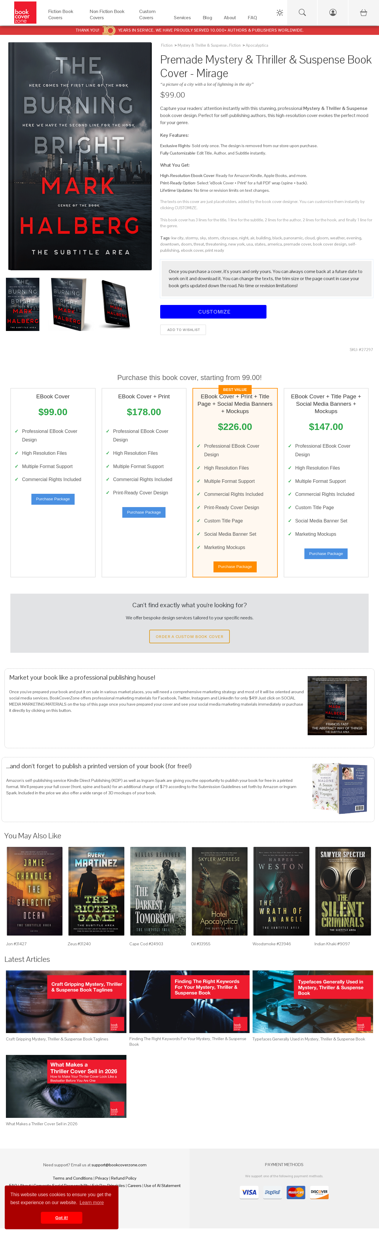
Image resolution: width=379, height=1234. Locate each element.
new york (236, 244)
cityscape (228, 238)
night (243, 238)
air (252, 238)
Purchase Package (53, 502)
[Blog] (207, 19)
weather (337, 238)
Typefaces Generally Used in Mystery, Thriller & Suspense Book (309, 1044)
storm (213, 238)
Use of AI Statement (162, 1191)
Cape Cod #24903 (146, 949)
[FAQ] (252, 19)
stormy (191, 238)
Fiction (167, 45)
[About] (230, 19)
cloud (310, 238)
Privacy (101, 1183)
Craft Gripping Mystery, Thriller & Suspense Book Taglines (57, 1044)
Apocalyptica (257, 45)
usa (249, 244)
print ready (214, 250)
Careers (135, 1191)
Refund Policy (123, 1183)
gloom (322, 238)
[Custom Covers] (150, 19)
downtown (169, 244)
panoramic (293, 238)
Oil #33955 (201, 949)
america (274, 244)
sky (203, 238)
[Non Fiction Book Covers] (108, 19)
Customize (213, 311)
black (277, 238)
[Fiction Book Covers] (63, 19)
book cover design (329, 244)
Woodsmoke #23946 (272, 949)
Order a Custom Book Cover (189, 642)
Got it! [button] (61, 1217)
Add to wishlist (183, 330)
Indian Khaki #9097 (332, 949)
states (260, 244)
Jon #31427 (16, 949)
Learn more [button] (92, 1202)
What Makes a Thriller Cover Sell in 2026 (42, 1129)
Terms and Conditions (73, 1183)
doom (186, 244)
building (263, 238)
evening (353, 238)
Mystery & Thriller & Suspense (202, 45)
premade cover (297, 244)
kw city (177, 238)
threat (199, 244)
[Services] (182, 19)
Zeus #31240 (79, 949)
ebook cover (192, 250)
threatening (216, 244)
